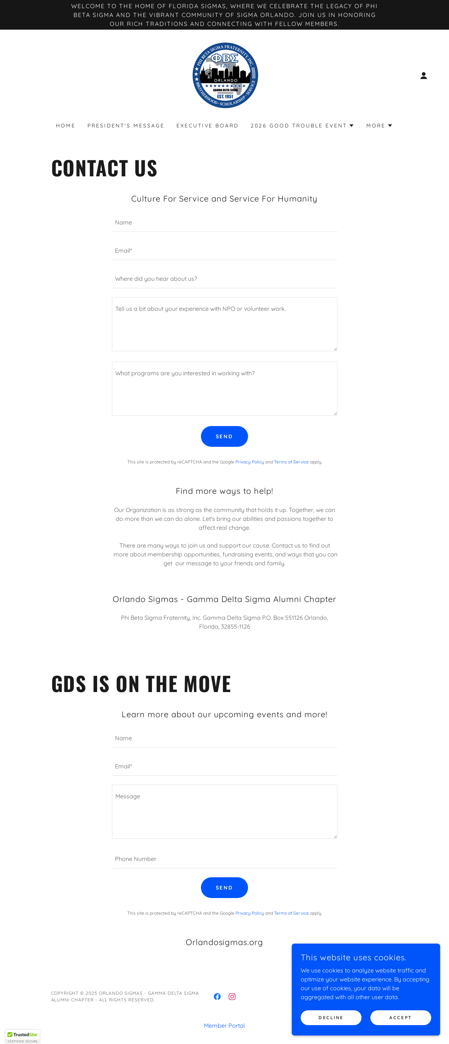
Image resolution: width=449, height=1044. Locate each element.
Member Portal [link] (224, 1025)
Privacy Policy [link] (249, 462)
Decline (331, 1017)
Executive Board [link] (207, 125)
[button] (423, 75)
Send (225, 436)
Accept (400, 1017)
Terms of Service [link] (291, 462)
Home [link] (66, 125)
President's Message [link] (126, 125)
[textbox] (224, 222)
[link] (224, 75)
